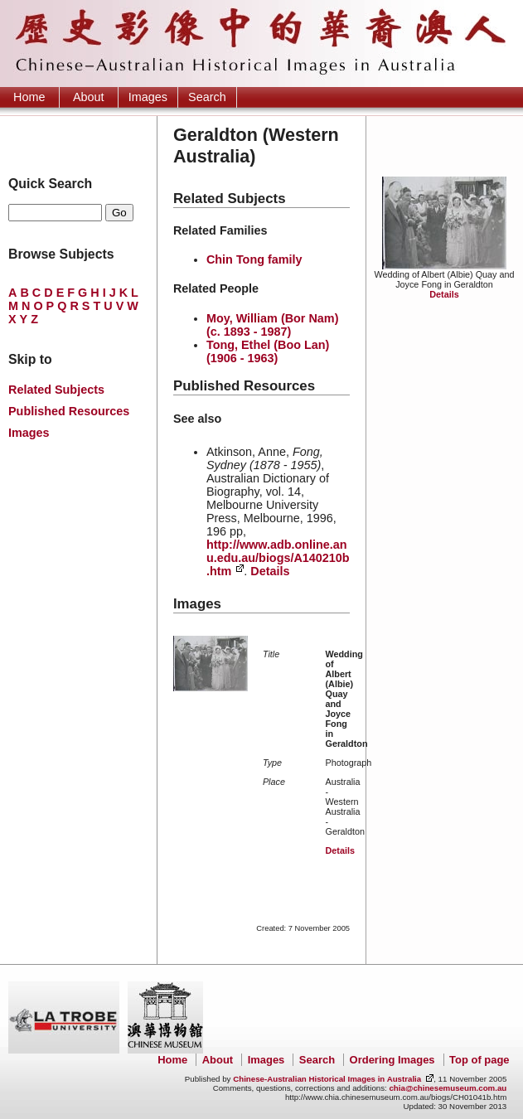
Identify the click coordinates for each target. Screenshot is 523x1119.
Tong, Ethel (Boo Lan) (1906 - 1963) (267, 351)
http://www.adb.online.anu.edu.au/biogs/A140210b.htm (278, 558)
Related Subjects (56, 389)
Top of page (479, 1060)
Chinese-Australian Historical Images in (327, 1078)
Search (207, 97)
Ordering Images (392, 1060)
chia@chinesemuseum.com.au (447, 1087)
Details (443, 294)
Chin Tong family (254, 259)
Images (147, 97)
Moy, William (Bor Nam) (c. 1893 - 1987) (272, 325)
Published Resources (68, 411)
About (88, 97)
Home (29, 97)
